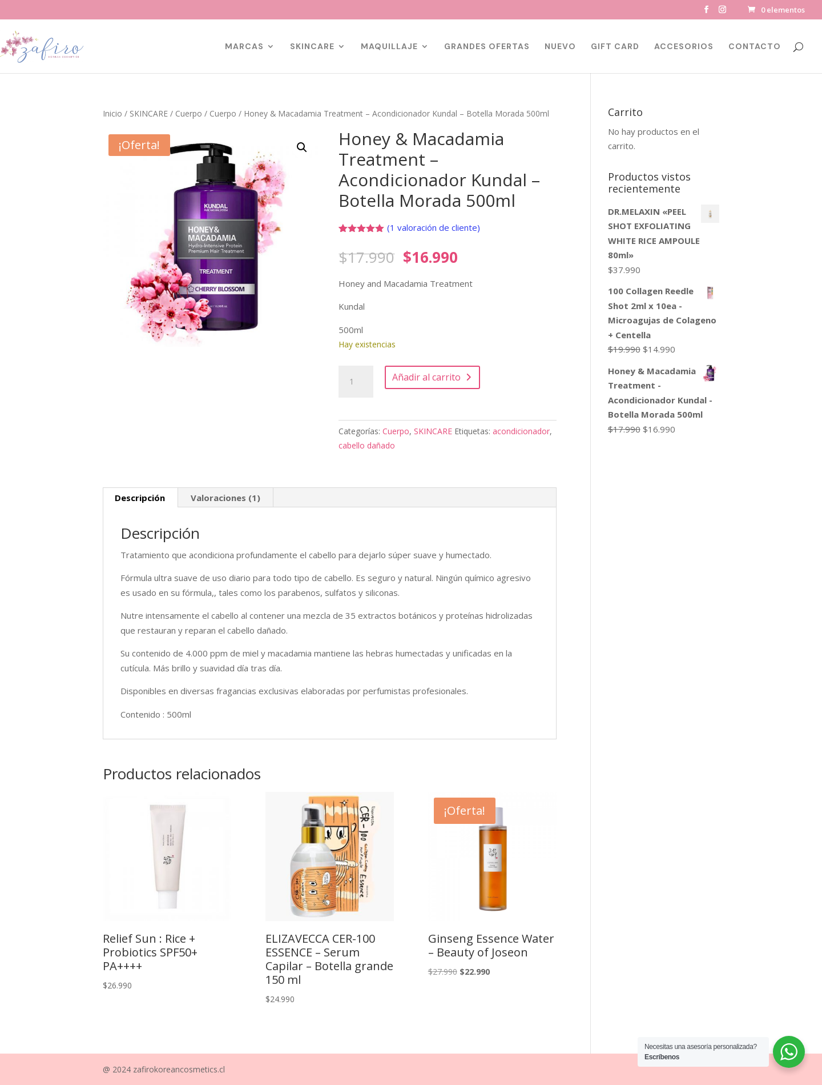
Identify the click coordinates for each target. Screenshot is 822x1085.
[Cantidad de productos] (356, 382)
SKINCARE (312, 46)
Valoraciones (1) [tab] (225, 497)
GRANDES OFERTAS (487, 46)
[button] (302, 147)
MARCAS (244, 46)
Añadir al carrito (426, 377)
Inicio (112, 113)
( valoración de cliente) (433, 227)
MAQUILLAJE (389, 46)
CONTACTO (754, 46)
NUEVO (560, 46)
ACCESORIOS (684, 46)
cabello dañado (367, 445)
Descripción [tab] (140, 497)
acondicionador (521, 431)
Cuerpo (188, 113)
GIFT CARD (615, 46)
